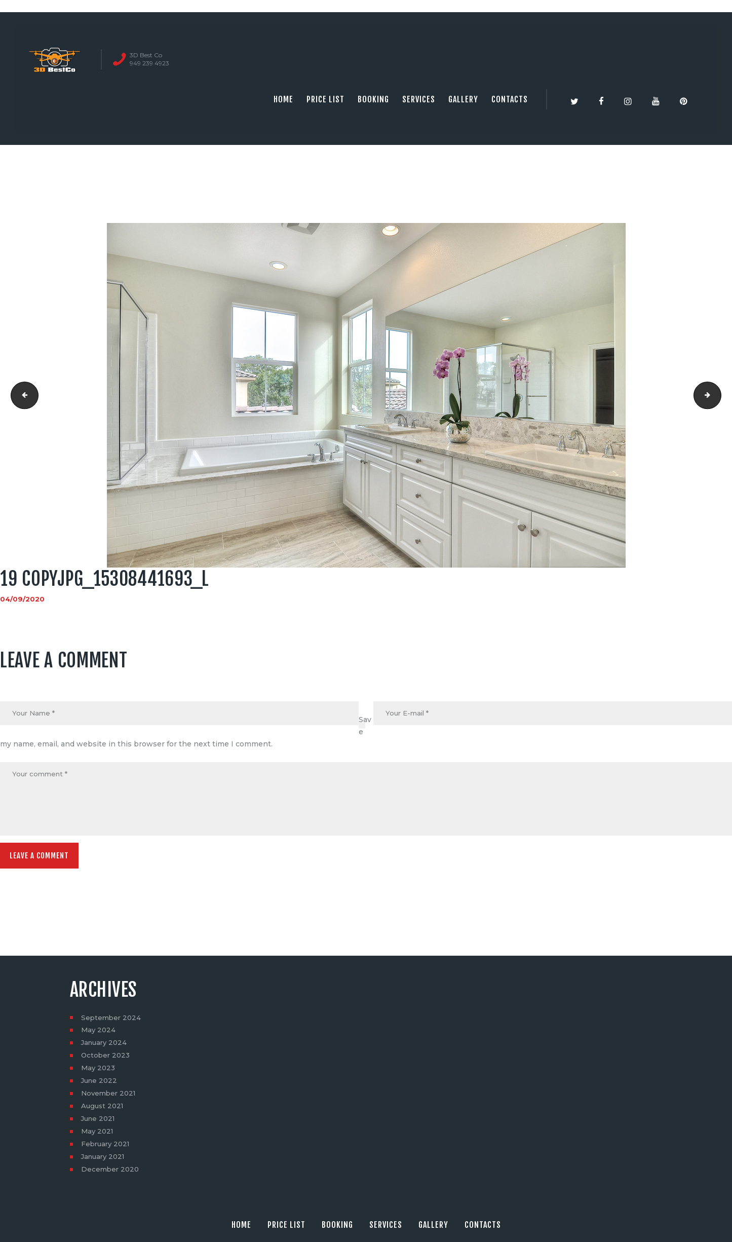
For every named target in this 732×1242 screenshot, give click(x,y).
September (112, 1021)
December (111, 1173)
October (106, 1059)
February (107, 1148)
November (110, 1097)
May (99, 1034)
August (103, 1110)
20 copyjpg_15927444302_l (717, 395)
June (100, 1084)
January (105, 1046)
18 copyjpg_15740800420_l (22, 395)
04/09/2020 (22, 599)
